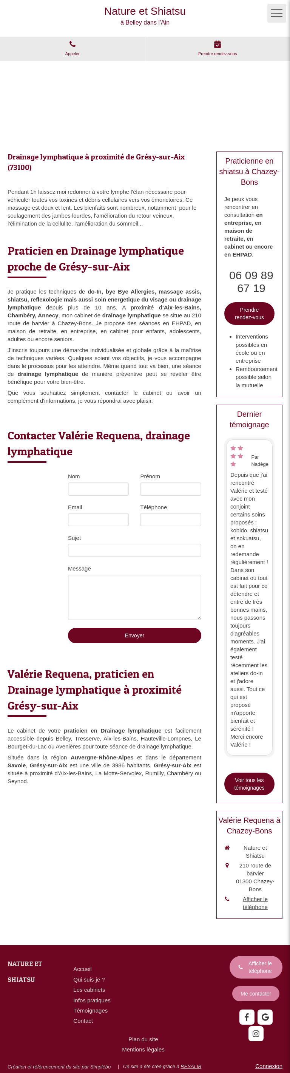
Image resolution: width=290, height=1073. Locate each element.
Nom (74, 476)
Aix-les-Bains (120, 738)
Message (79, 568)
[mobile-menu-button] (276, 13)
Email (75, 507)
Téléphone (153, 507)
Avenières (68, 746)
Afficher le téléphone (255, 903)
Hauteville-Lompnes (166, 738)
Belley (63, 738)
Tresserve (87, 738)
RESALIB (190, 1066)
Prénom (150, 476)
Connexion (268, 1066)
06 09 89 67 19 (251, 281)
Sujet (74, 538)
